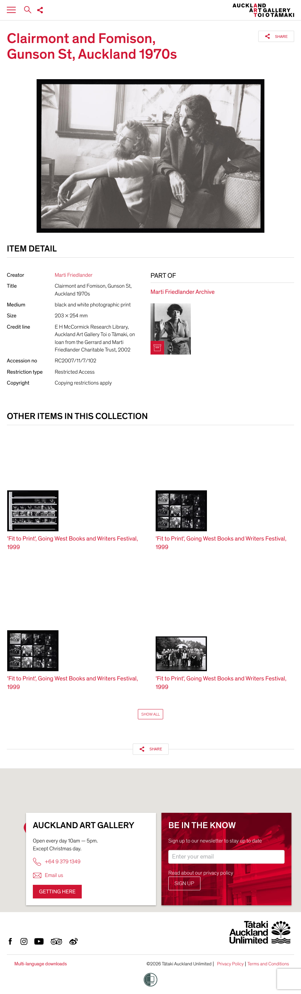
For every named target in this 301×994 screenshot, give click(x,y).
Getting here (57, 891)
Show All (150, 714)
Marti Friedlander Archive (182, 292)
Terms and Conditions (268, 964)
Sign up (184, 883)
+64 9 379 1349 (56, 862)
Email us (48, 875)
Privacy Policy (230, 964)
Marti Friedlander (73, 275)
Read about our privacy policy (200, 873)
